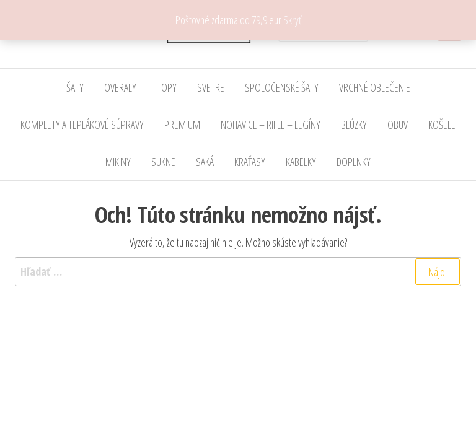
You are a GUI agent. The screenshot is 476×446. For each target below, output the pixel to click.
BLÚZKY (354, 124)
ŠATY (75, 87)
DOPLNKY (354, 161)
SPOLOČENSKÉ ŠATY (282, 87)
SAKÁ (205, 161)
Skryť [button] (292, 19)
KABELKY (301, 161)
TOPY (167, 87)
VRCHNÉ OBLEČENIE (374, 87)
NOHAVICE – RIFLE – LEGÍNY (270, 124)
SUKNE (163, 161)
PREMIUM (182, 124)
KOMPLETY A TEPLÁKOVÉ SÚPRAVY (82, 124)
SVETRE (210, 87)
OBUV (397, 124)
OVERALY (120, 87)
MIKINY (118, 161)
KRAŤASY (249, 161)
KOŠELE (442, 124)
